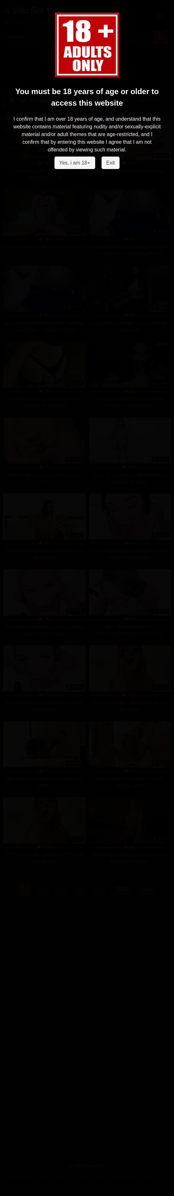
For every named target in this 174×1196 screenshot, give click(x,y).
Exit (110, 163)
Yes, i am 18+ (74, 163)
